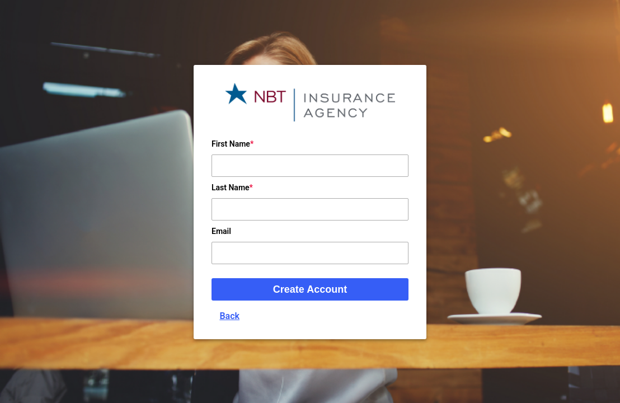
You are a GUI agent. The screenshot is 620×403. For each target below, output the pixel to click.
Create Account (310, 289)
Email (221, 231)
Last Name (231, 187)
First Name (231, 143)
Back (229, 316)
